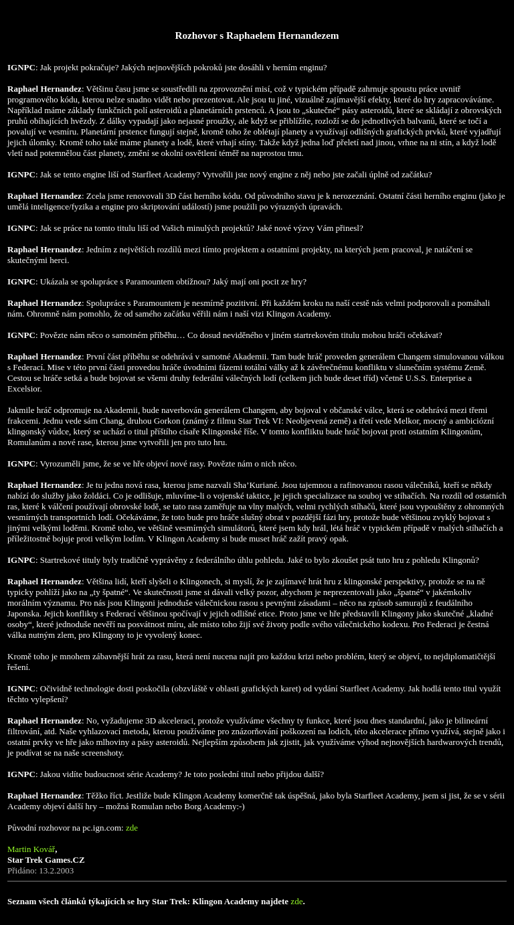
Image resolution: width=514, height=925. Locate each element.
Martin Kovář (31, 849)
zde (132, 828)
